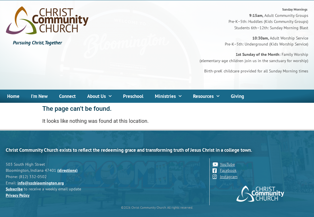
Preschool (133, 96)
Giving (237, 96)
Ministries (168, 96)
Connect (67, 96)
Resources (206, 96)
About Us (99, 96)
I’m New (39, 96)
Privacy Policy (18, 195)
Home (13, 96)
